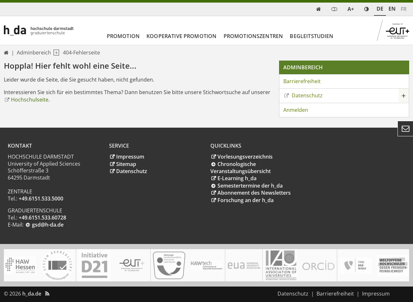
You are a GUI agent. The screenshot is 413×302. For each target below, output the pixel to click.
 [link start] (318, 9)
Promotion (123, 36)
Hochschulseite (29, 99)
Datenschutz (306, 95)
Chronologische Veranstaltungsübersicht (240, 168)
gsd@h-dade (48, 224)
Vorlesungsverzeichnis (245, 156)
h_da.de (31, 293)
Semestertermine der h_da (250, 185)
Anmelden (295, 109)
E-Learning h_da (237, 178)
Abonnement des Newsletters (254, 192)
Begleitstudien (311, 36)
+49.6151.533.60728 (42, 217)
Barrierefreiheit (302, 81)
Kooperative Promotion (181, 36)
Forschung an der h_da (245, 200)
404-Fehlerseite (81, 52)
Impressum (130, 156)
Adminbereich (34, 52)
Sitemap (126, 164)
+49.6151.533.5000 (41, 198)
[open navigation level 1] (55, 52)
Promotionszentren (253, 36)
